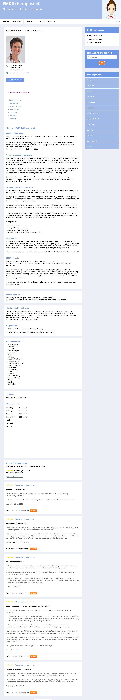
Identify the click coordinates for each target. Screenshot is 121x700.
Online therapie (15, 106)
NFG (27, 149)
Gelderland (91, 97)
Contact (13, 119)
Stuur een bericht (15, 80)
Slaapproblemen (13, 378)
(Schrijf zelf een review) (14, 477)
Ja (34, 510)
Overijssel (90, 124)
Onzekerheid (11, 367)
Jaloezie (10, 357)
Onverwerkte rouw (14, 365)
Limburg (90, 108)
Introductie (14, 103)
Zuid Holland (92, 141)
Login (118, 21)
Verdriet (10, 382)
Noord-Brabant (93, 113)
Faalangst (10, 353)
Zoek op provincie (94, 74)
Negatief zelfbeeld (14, 359)
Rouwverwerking (13, 376)
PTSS (9, 371)
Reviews (13, 115)
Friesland (90, 91)
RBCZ (36, 149)
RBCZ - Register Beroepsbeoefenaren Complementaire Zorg (30, 332)
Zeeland (90, 135)
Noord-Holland (93, 119)
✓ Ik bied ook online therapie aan (18, 92)
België (89, 146)
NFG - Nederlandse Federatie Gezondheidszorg (25, 329)
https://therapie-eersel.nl (20, 73)
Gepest (10, 355)
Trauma (10, 380)
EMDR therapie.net (95, 30)
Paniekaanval (11, 369)
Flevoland (90, 86)
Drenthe (90, 80)
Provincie (29, 21)
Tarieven (13, 112)
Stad (40, 21)
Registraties (14, 109)
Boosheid (10, 346)
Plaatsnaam (17, 21)
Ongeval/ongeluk (13, 361)
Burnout (10, 349)
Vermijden (10, 384)
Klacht (50, 21)
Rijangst (10, 374)
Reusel (15, 542)
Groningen (91, 102)
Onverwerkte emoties (15, 363)
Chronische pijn (12, 351)
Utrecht (90, 130)
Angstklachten (12, 344)
